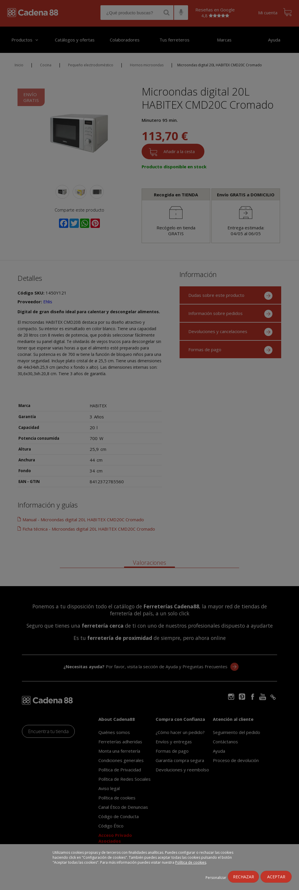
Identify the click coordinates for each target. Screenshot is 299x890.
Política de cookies (190, 862)
